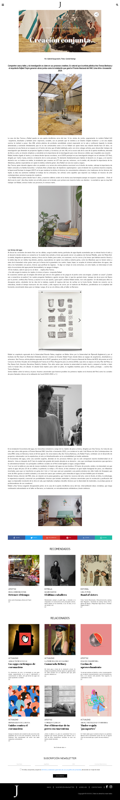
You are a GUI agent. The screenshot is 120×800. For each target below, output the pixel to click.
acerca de (83, 787)
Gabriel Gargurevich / (54, 59)
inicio (49, 787)
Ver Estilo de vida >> (60, 747)
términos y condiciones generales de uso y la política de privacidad (61, 770)
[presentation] (40, 104)
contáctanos (97, 787)
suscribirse (60, 776)
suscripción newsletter (65, 787)
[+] (9, 602)
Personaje (60, 19)
